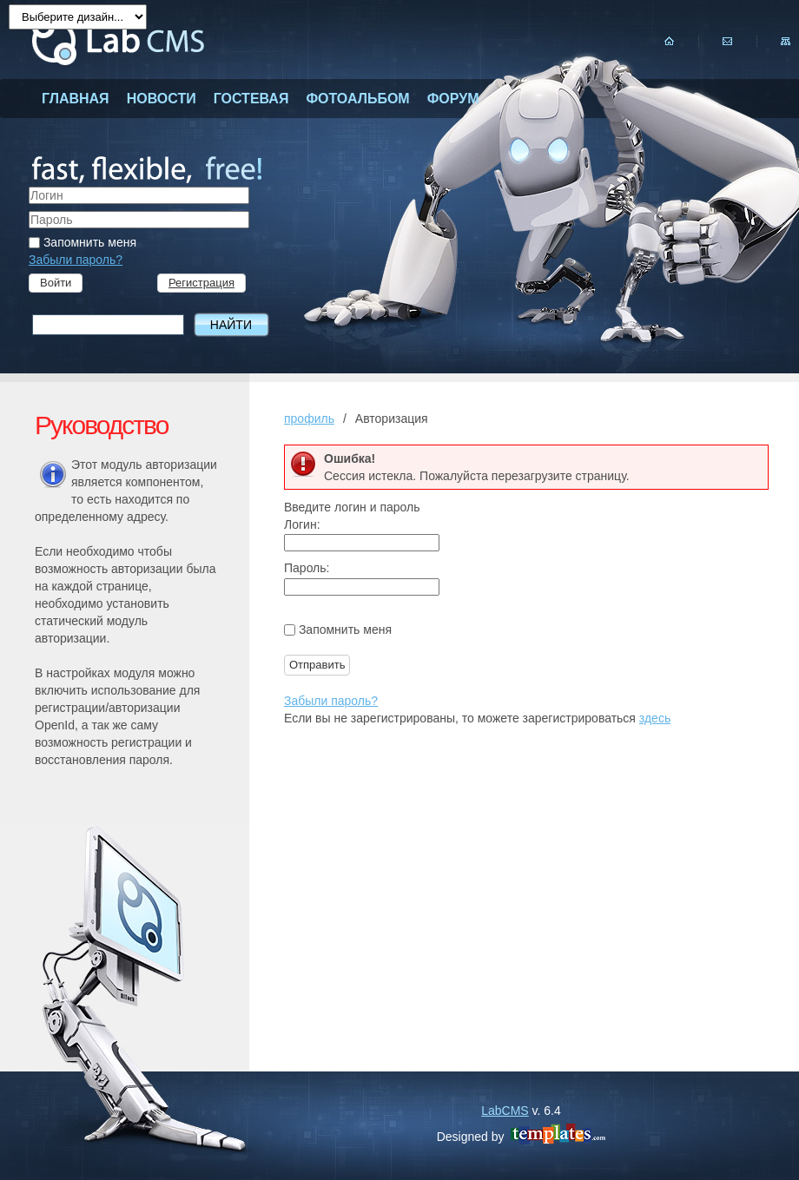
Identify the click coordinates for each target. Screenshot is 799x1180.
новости (161, 98)
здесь (654, 718)
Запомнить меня (82, 242)
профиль (309, 418)
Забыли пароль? (75, 260)
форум (453, 98)
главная (75, 98)
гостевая (251, 98)
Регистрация (201, 282)
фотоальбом (357, 98)
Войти (55, 282)
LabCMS (504, 1110)
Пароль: (306, 568)
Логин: (302, 524)
